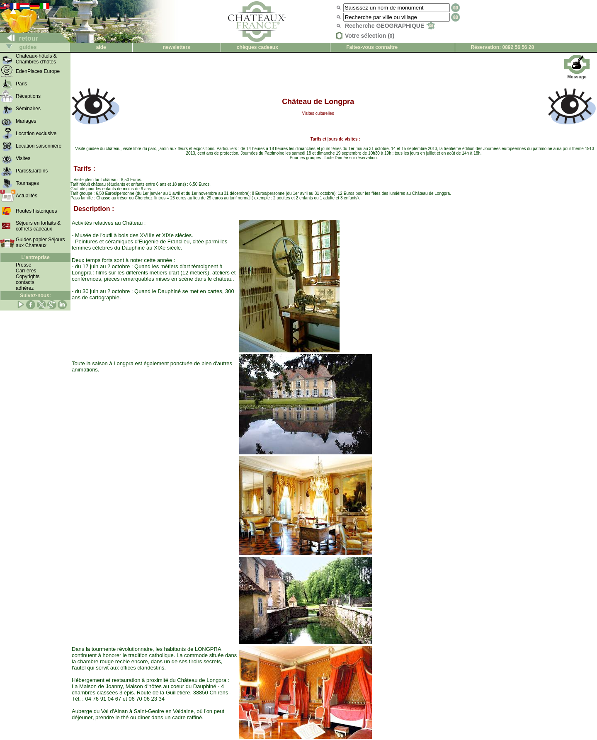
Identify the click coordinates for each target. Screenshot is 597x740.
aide (101, 47)
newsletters (176, 47)
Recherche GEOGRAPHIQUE (390, 25)
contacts (25, 282)
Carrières (26, 271)
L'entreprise (35, 257)
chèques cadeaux (257, 47)
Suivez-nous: (35, 295)
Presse (23, 265)
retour (19, 38)
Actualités (26, 196)
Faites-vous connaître (372, 47)
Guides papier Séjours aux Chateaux (40, 242)
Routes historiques (36, 211)
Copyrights (27, 276)
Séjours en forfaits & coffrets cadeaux (38, 226)
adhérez (25, 288)
